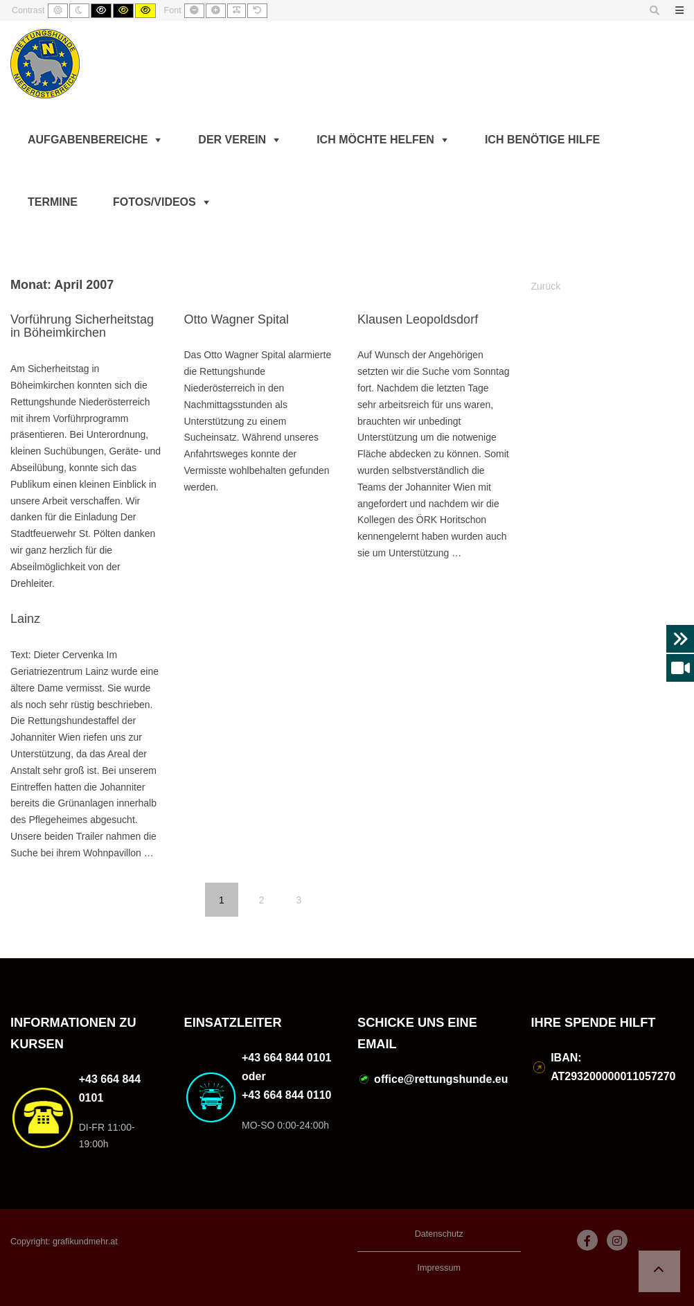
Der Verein (232, 139)
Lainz (25, 619)
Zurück (546, 286)
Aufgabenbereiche (88, 139)
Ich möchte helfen (375, 139)
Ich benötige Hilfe (542, 139)
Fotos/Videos (154, 202)
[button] (659, 1271)
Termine (53, 202)
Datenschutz (439, 1234)
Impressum (439, 1268)
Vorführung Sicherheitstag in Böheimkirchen (82, 326)
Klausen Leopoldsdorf (417, 319)
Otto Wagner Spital (236, 319)
